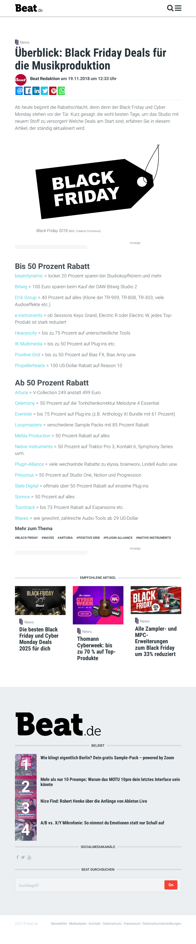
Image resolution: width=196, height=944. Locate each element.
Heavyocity (26, 333)
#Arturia (65, 538)
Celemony (25, 403)
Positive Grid (27, 354)
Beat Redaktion (45, 78)
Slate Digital (26, 486)
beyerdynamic (29, 276)
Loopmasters (28, 425)
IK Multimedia (28, 344)
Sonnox (22, 496)
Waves (21, 518)
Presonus (24, 475)
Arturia (21, 392)
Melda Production (32, 435)
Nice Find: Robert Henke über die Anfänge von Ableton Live (94, 801)
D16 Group (26, 297)
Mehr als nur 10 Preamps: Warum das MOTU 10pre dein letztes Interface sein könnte (110, 782)
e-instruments (28, 315)
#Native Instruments (153, 538)
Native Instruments (34, 446)
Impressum (132, 923)
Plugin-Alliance (29, 464)
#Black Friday (26, 538)
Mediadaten (78, 923)
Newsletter (59, 923)
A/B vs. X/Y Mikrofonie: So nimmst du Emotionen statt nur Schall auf (102, 823)
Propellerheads (30, 365)
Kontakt (95, 923)
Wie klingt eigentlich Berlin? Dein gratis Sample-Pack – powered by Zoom (107, 757)
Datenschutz (112, 923)
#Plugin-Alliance (117, 538)
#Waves (47, 538)
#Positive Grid (88, 538)
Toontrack (25, 507)
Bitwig (21, 286)
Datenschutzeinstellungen (161, 923)
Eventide (23, 414)
